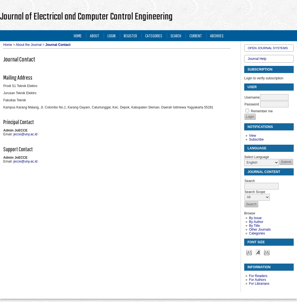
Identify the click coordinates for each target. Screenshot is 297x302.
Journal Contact (57, 45)
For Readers (258, 276)
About (94, 35)
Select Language (256, 157)
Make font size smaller (249, 252)
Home (78, 35)
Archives (217, 35)
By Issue (255, 218)
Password (251, 104)
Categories (257, 233)
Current (195, 35)
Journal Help (257, 59)
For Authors (257, 280)
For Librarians (259, 284)
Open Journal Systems (268, 48)
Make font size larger (267, 252)
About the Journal (29, 45)
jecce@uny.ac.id (25, 134)
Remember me (262, 111)
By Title (254, 226)
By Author (256, 222)
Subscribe (256, 139)
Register (130, 35)
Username (252, 97)
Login (112, 35)
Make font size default (258, 252)
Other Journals (260, 229)
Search (175, 35)
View (252, 136)
